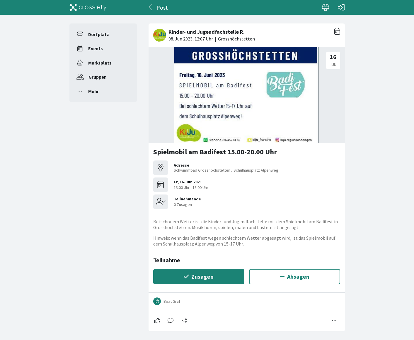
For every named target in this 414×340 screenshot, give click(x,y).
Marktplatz (100, 63)
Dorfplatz (98, 34)
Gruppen (97, 77)
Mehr (93, 91)
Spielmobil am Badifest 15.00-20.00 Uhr (215, 151)
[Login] (341, 7)
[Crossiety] (88, 7)
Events (95, 48)
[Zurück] (150, 7)
